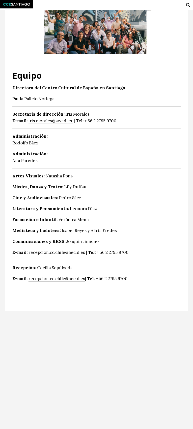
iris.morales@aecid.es (50, 121)
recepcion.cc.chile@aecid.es (56, 252)
